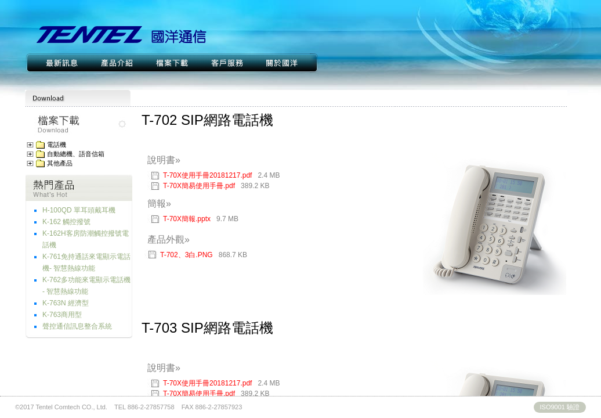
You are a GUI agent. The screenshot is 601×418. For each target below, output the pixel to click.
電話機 (56, 145)
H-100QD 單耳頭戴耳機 (78, 210)
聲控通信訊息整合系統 (77, 326)
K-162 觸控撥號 (66, 222)
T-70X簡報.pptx (200, 219)
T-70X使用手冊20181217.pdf (221, 175)
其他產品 (60, 163)
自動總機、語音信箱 (75, 154)
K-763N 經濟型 (65, 303)
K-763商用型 (62, 315)
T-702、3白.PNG (186, 255)
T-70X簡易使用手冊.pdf (216, 186)
